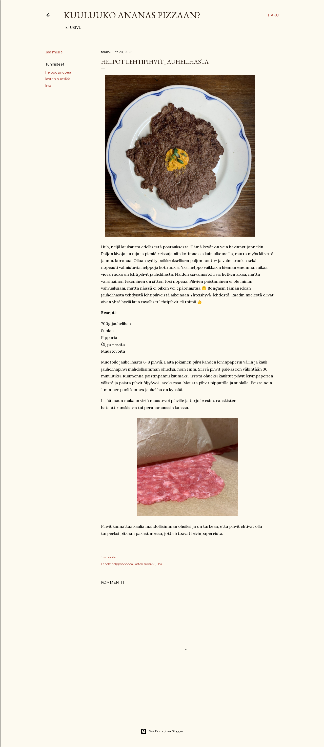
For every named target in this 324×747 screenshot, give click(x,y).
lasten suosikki (58, 79)
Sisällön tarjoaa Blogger (162, 731)
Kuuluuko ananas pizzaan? (132, 15)
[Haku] (273, 15)
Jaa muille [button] (54, 52)
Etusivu (73, 27)
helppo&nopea (58, 72)
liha (48, 85)
